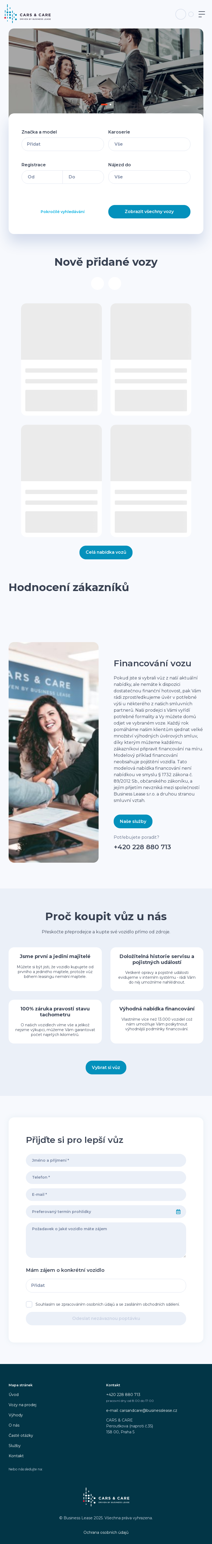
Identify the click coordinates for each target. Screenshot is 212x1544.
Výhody (16, 1415)
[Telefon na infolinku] (180, 14)
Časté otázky (21, 1435)
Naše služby (133, 821)
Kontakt (16, 1455)
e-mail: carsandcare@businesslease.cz (141, 1410)
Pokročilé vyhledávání (63, 211)
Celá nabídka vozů (106, 552)
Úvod (14, 1394)
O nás (14, 1425)
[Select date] (178, 1211)
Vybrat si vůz (106, 1067)
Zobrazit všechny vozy (149, 211)
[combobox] (98, 1211)
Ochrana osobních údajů (106, 1532)
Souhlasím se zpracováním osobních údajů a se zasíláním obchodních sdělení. (108, 1304)
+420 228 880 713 (142, 847)
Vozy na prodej (22, 1404)
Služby (15, 1445)
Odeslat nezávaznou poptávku (106, 1318)
